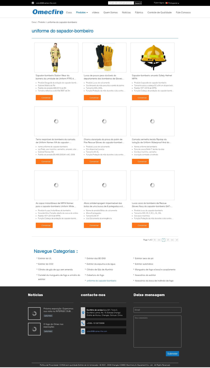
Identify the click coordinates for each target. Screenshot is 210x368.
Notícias (126, 12)
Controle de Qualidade (160, 12)
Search (138, 3)
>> (172, 240)
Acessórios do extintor (145, 275)
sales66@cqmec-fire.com (46, 3)
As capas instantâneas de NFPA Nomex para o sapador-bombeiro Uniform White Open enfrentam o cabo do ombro (55, 206)
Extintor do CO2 (45, 264)
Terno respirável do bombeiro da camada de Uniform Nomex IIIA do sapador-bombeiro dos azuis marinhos (55, 142)
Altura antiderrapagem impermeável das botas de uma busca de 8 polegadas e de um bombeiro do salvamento (104, 206)
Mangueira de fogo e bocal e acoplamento (155, 269)
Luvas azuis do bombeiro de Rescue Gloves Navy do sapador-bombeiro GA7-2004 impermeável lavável (151, 206)
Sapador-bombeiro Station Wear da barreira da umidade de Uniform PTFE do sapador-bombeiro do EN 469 (55, 78)
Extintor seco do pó (144, 258)
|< (155, 240)
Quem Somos (111, 12)
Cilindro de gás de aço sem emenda (55, 269)
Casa (69, 12)
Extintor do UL (45, 258)
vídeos (95, 12)
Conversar (44, 97)
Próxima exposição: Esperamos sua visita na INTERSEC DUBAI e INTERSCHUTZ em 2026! (58, 310)
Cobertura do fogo (95, 275)
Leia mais (48, 316)
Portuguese (173, 3)
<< (159, 240)
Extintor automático (144, 264)
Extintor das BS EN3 (96, 258)
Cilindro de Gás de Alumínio (100, 269)
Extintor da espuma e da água (101, 264)
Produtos (80, 12)
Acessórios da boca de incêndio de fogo (154, 280)
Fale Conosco (183, 12)
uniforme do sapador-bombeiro (101, 280)
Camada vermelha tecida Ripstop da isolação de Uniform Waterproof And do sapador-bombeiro (150, 142)
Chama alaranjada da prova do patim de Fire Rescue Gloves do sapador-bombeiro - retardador (104, 142)
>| (177, 240)
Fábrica (139, 12)
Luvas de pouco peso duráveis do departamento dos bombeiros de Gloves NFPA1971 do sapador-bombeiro (103, 78)
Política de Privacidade (49, 365)
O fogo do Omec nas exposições (53, 325)
